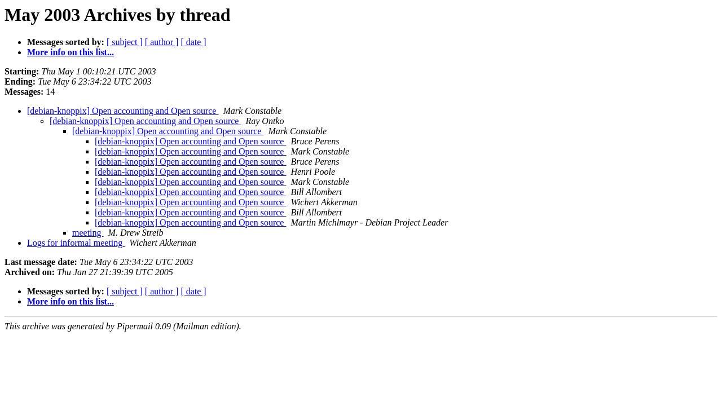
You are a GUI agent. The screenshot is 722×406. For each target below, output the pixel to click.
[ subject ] (125, 42)
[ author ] (162, 42)
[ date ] (193, 42)
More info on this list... (70, 52)
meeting (88, 232)
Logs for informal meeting (76, 243)
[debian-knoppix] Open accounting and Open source (122, 111)
